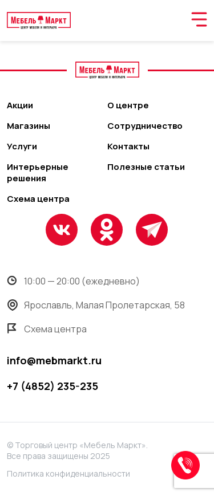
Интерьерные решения (37, 172)
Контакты (128, 146)
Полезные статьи (146, 167)
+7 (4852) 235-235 (52, 386)
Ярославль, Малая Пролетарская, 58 (96, 305)
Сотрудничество (145, 126)
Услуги (22, 146)
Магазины (28, 126)
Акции (20, 105)
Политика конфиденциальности (68, 473)
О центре (128, 105)
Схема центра (38, 199)
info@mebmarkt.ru (54, 360)
